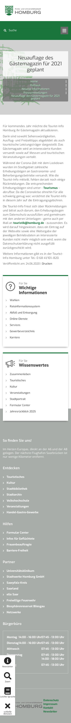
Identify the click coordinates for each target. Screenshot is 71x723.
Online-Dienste (19, 319)
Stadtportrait (18, 399)
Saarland (12, 588)
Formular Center (20, 405)
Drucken (47, 263)
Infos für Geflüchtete (20, 539)
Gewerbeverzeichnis (22, 331)
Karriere (15, 337)
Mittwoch (13, 649)
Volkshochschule (18, 501)
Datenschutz (51, 700)
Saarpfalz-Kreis (17, 583)
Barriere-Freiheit (17, 550)
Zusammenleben (20, 374)
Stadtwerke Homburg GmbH (25, 577)
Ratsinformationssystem (25, 306)
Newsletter (50, 711)
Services (15, 325)
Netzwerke (14, 612)
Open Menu (64, 30)
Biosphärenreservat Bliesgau (26, 606)
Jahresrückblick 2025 (23, 411)
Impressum (50, 704)
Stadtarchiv (14, 494)
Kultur (13, 386)
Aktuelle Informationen (35, 89)
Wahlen (14, 300)
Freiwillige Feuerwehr (21, 600)
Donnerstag (14, 655)
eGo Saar (12, 594)
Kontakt (48, 708)
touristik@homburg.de (28, 223)
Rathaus (35, 85)
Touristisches (18, 380)
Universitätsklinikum (20, 571)
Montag (12, 637)
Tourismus (50, 188)
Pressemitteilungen (35, 93)
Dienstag (13, 643)
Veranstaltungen (20, 393)
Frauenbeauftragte (19, 544)
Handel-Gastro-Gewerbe (22, 512)
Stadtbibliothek (17, 489)
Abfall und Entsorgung (23, 312)
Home (34, 81)
